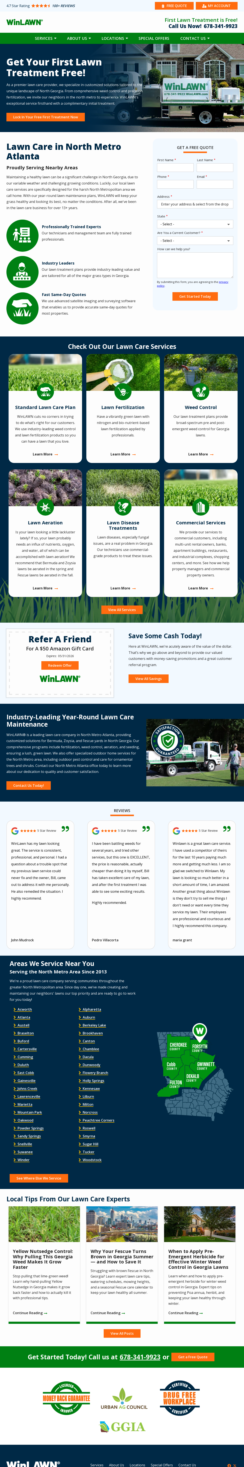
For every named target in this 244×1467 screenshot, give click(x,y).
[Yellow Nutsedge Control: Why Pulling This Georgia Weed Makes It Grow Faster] (44, 1265)
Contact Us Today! (28, 785)
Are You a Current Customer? (178, 233)
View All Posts (122, 1333)
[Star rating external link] (64, 5)
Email (201, 176)
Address (163, 196)
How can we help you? (173, 249)
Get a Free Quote (193, 1357)
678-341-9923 (140, 1357)
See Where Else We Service (38, 1178)
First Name (165, 160)
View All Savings (148, 678)
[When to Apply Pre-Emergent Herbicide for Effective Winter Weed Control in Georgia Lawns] (199, 1265)
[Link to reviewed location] (40, 831)
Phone (162, 176)
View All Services (122, 609)
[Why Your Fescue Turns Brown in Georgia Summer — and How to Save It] (122, 1265)
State (161, 216)
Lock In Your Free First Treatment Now (45, 117)
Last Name (205, 160)
